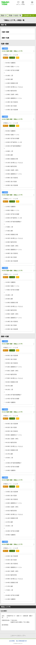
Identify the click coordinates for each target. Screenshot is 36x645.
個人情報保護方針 (21, 641)
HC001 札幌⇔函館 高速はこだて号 (12, 51)
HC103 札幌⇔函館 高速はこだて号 (12, 480)
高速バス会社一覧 (15, 15)
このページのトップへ (18, 635)
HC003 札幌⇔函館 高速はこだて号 (12, 195)
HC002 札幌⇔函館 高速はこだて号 (12, 119)
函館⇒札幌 (5, 38)
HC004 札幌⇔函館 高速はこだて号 (12, 270)
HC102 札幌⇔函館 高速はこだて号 (12, 412)
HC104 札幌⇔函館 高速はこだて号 (12, 544)
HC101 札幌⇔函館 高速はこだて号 (12, 344)
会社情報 (12, 641)
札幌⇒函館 (5, 32)
